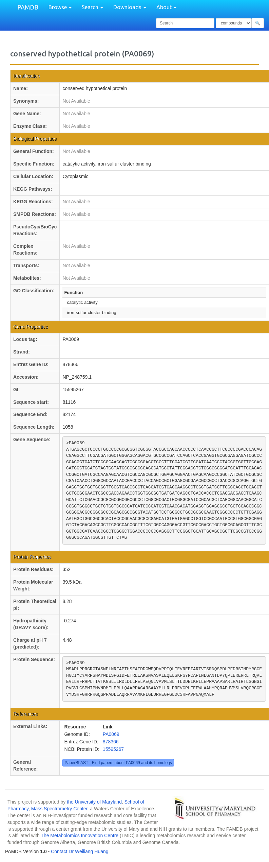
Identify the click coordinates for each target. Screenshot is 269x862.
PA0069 (111, 734)
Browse (60, 7)
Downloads (129, 7)
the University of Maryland (94, 802)
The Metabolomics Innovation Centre (79, 835)
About (166, 7)
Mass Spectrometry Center (59, 808)
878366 (111, 741)
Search (92, 7)
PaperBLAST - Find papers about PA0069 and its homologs (118, 762)
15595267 (113, 749)
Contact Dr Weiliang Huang (79, 851)
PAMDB (27, 7)
